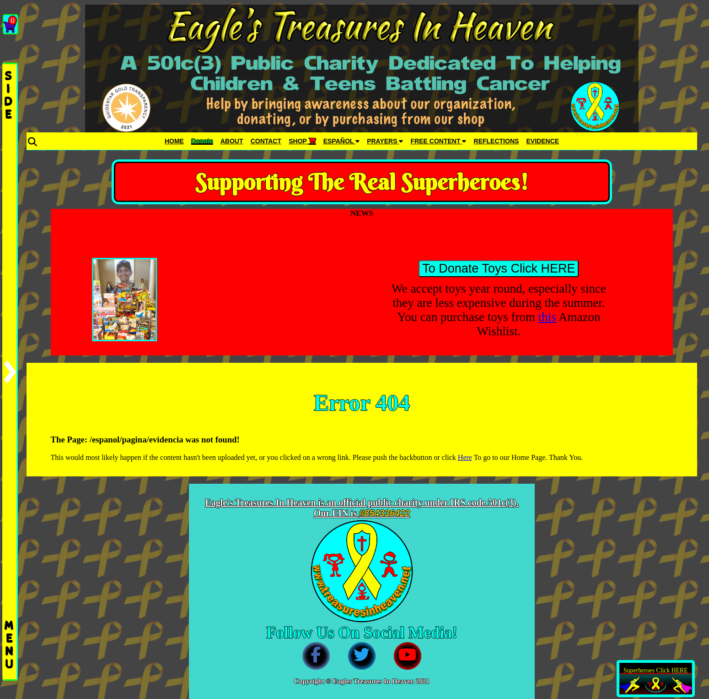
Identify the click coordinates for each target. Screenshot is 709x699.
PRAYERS (385, 141)
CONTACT (266, 141)
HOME (174, 141)
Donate (202, 141)
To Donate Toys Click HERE (498, 268)
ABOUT (231, 141)
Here (465, 457)
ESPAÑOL (341, 141)
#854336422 (384, 513)
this (547, 317)
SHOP (302, 141)
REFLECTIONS (496, 141)
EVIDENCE (542, 141)
